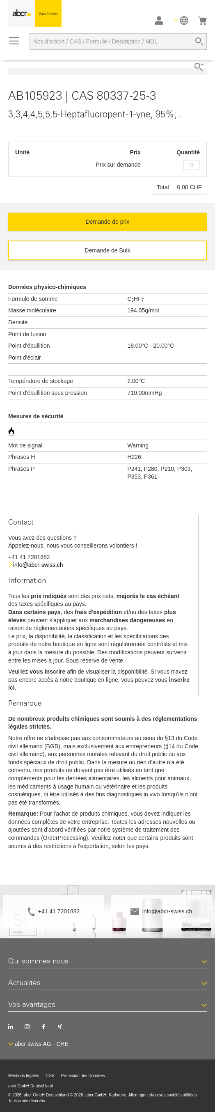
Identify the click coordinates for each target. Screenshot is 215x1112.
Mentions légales (23, 1075)
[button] (180, 20)
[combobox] (118, 41)
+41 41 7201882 (59, 911)
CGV (50, 1075)
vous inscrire (47, 671)
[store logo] (35, 13)
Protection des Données (83, 1075)
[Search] (199, 41)
